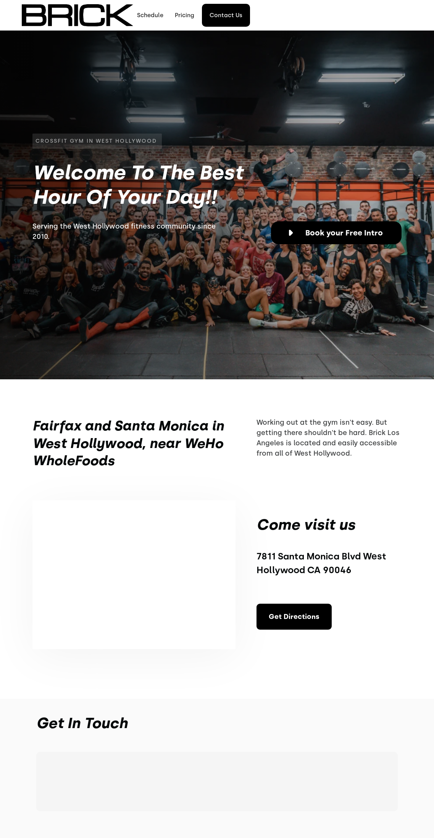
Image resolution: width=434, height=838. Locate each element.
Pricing (184, 15)
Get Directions (294, 616)
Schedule (150, 15)
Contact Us (226, 15)
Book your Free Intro (344, 232)
